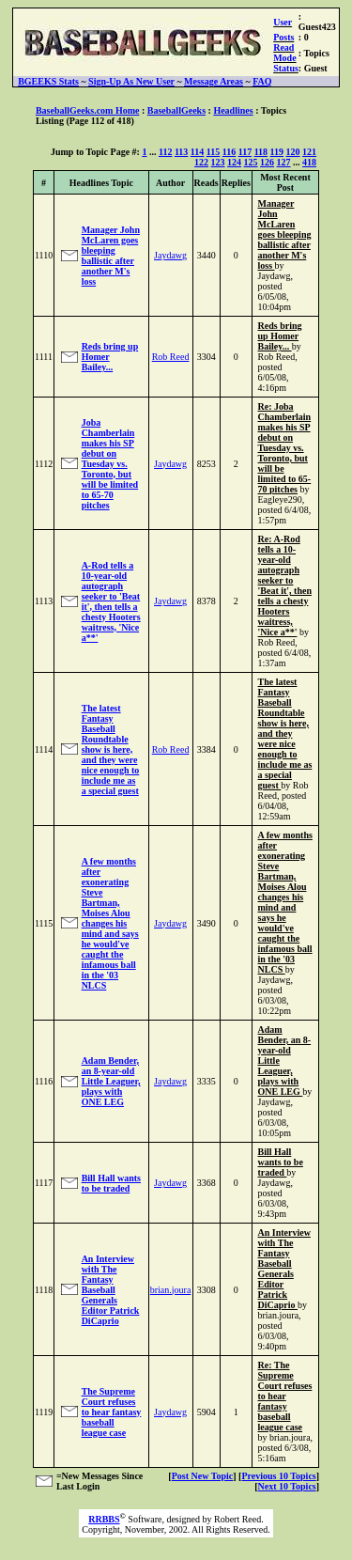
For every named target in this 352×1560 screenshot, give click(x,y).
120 (293, 152)
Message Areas (213, 81)
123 (218, 162)
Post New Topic (203, 1476)
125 (251, 162)
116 (229, 152)
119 (276, 152)
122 (201, 162)
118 (261, 152)
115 (213, 152)
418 (309, 162)
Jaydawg (170, 255)
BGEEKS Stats (48, 81)
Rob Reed (171, 356)
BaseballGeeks (176, 110)
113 (181, 152)
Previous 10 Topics (278, 1476)
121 (309, 152)
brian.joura (170, 1290)
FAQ (262, 81)
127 (284, 162)
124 (234, 162)
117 (245, 152)
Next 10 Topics (286, 1486)
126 (267, 162)
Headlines (233, 110)
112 (165, 152)
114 (197, 152)
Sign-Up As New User (131, 81)
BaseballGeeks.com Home (88, 110)
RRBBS (103, 1519)
